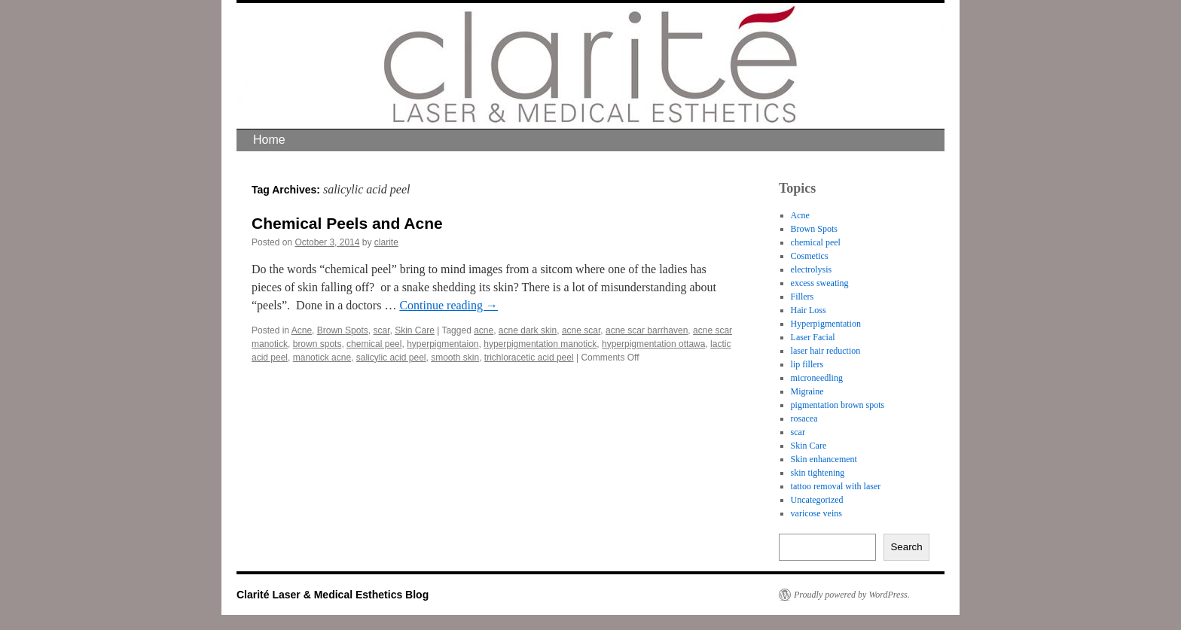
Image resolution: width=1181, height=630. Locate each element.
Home (269, 139)
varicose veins (816, 513)
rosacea (804, 418)
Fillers (802, 296)
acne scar (581, 330)
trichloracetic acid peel (529, 357)
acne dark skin (528, 330)
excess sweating (820, 283)
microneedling (817, 378)
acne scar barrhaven (647, 330)
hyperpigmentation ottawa (653, 344)
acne (483, 330)
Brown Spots (342, 330)
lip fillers (807, 364)
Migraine (807, 391)
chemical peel (373, 344)
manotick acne (322, 357)
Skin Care (415, 330)
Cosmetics (810, 256)
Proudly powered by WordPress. (852, 594)
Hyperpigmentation (826, 323)
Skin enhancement (824, 459)
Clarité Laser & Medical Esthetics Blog (333, 595)
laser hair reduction (826, 350)
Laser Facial (813, 337)
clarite (386, 242)
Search (906, 546)
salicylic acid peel (391, 357)
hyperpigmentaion (442, 344)
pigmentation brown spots (838, 405)
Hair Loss (808, 310)
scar (381, 330)
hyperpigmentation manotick (540, 344)
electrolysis (811, 269)
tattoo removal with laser (836, 486)
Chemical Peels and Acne (347, 223)
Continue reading (448, 305)
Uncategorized (817, 500)
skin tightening (818, 472)
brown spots (317, 344)
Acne (301, 330)
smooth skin (455, 357)
